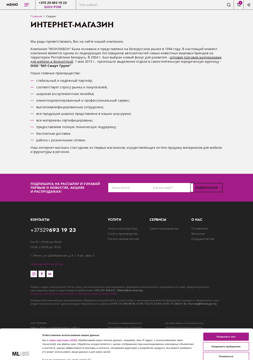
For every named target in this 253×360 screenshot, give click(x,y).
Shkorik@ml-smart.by (130, 290)
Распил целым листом (123, 239)
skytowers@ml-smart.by (46, 264)
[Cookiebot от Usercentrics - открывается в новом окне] (21, 353)
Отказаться (226, 327)
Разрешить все (226, 308)
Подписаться (206, 187)
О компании (199, 228)
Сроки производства (164, 228)
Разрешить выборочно (226, 318)
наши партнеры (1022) (63, 311)
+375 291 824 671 (105, 290)
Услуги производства (123, 233)
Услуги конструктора (122, 228)
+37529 (53, 230)
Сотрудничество (202, 239)
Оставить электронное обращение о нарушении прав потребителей (73, 293)
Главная (36, 16)
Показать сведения (54, 353)
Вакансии (198, 233)
